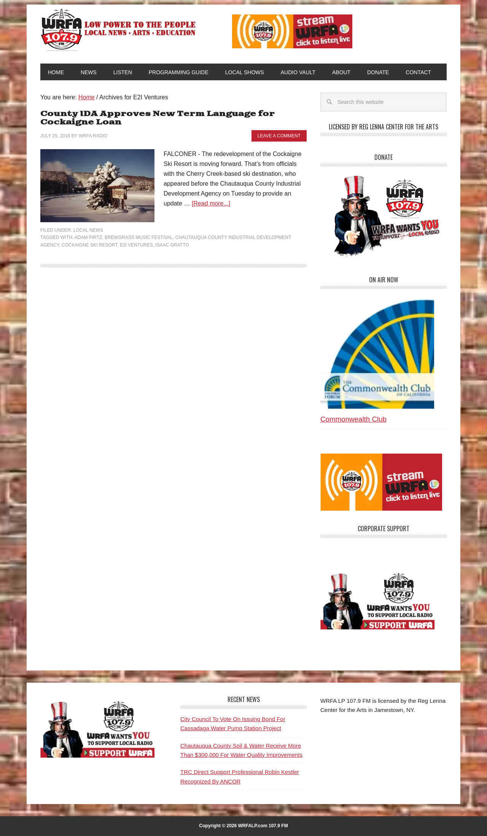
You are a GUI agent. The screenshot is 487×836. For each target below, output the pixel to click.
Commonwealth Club (353, 419)
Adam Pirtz (88, 237)
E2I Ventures (136, 245)
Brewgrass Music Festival (139, 237)
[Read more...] (211, 203)
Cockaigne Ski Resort (89, 245)
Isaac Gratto (172, 245)
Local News (88, 230)
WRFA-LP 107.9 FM (118, 30)
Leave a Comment (279, 136)
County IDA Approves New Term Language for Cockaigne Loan (157, 118)
